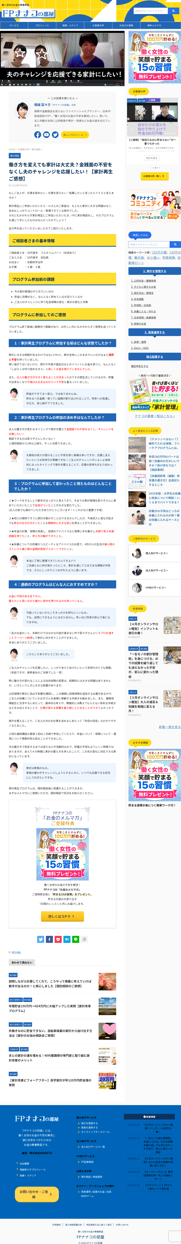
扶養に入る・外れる (145, 309)
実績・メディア (70, 25)
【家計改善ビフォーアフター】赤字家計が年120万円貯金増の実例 (50, 1078)
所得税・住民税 (142, 303)
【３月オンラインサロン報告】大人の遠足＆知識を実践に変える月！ (143, 679)
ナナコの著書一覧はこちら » (155, 414)
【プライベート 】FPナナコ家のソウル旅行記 (158, 1184)
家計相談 (16, 950)
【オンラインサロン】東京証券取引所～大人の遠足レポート (158, 1173)
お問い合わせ (122, 1220)
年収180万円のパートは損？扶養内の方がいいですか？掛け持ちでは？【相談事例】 (165, 458)
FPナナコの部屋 (90, 1232)
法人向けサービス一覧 (93, 1145)
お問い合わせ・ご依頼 (36, 1189)
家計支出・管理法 (143, 291)
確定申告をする (139, 364)
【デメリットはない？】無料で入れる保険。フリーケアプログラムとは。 (165, 441)
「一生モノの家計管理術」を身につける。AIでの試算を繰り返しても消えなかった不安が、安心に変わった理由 (144, 648)
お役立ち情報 (126, 25)
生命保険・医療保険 (145, 315)
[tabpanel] (154, 131)
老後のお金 (140, 321)
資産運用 (97, 1175)
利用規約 (57, 1220)
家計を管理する (156, 269)
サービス (14, 25)
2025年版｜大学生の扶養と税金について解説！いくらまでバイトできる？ (165, 493)
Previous (131, 130)
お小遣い (150, 256)
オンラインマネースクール (95, 1130)
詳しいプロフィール (76, 134)
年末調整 (139, 297)
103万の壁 (158, 251)
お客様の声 (98, 25)
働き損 (138, 256)
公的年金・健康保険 (145, 278)
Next (178, 130)
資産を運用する (89, 1125)
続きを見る (155, 157)
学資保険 (163, 256)
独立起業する (154, 355)
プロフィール (42, 25)
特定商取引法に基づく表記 (99, 1220)
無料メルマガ (154, 25)
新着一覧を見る (172, 698)
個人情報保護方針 (73, 1220)
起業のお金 (99, 1190)
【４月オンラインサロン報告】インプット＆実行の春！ (144, 620)
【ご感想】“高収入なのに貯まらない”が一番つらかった (155, 141)
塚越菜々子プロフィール (33, 1167)
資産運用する (156, 330)
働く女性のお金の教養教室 (90, 1227)
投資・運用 (140, 340)
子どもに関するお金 (145, 285)
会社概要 (24, 1161)
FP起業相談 (87, 1160)
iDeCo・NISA (141, 346)
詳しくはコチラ (61, 915)
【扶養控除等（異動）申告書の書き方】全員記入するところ (165, 476)
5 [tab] (159, 168)
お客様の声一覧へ (154, 176)
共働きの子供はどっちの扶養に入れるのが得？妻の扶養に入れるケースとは (165, 511)
